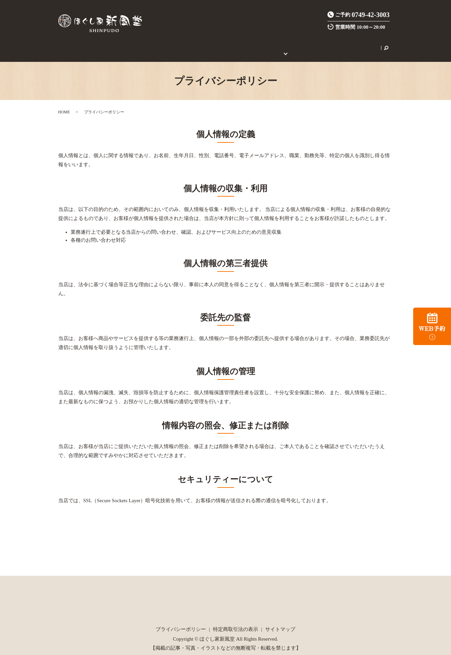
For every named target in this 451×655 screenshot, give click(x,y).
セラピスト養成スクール (330, 44)
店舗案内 (110, 44)
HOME (87, 44)
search (366, 44)
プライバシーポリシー (181, 621)
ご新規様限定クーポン (219, 44)
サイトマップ (280, 621)
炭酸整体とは (174, 44)
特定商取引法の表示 (235, 621)
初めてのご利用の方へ (273, 44)
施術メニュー (139, 44)
